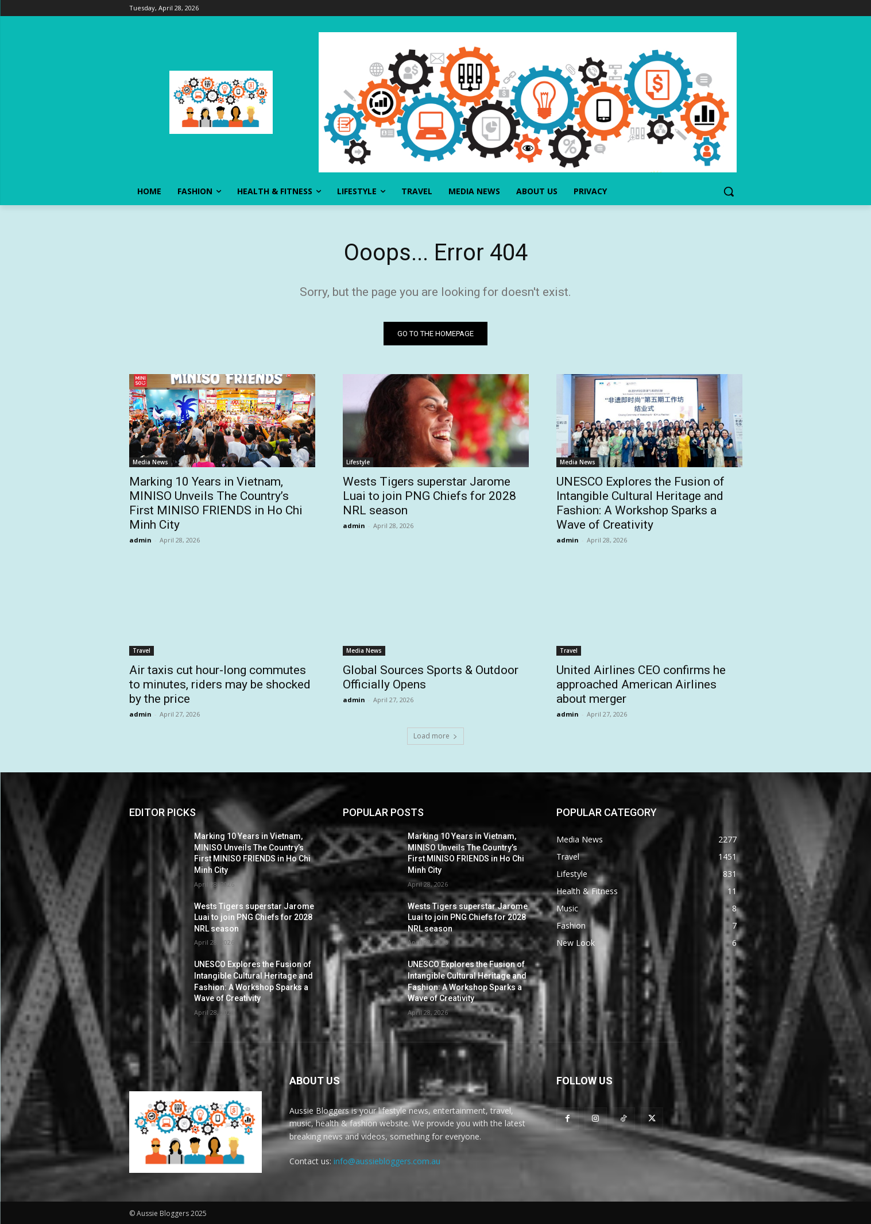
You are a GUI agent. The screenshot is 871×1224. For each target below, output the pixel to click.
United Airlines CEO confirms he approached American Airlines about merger (641, 684)
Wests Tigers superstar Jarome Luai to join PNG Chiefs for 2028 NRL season (429, 496)
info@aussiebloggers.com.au (387, 1161)
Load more (435, 736)
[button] (728, 191)
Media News (150, 462)
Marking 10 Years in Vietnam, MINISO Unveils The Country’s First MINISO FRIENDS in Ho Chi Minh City (216, 503)
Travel (141, 650)
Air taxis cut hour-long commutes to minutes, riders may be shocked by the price (220, 684)
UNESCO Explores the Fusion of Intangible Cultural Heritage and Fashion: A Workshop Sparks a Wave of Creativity (640, 503)
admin (140, 540)
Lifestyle (358, 462)
